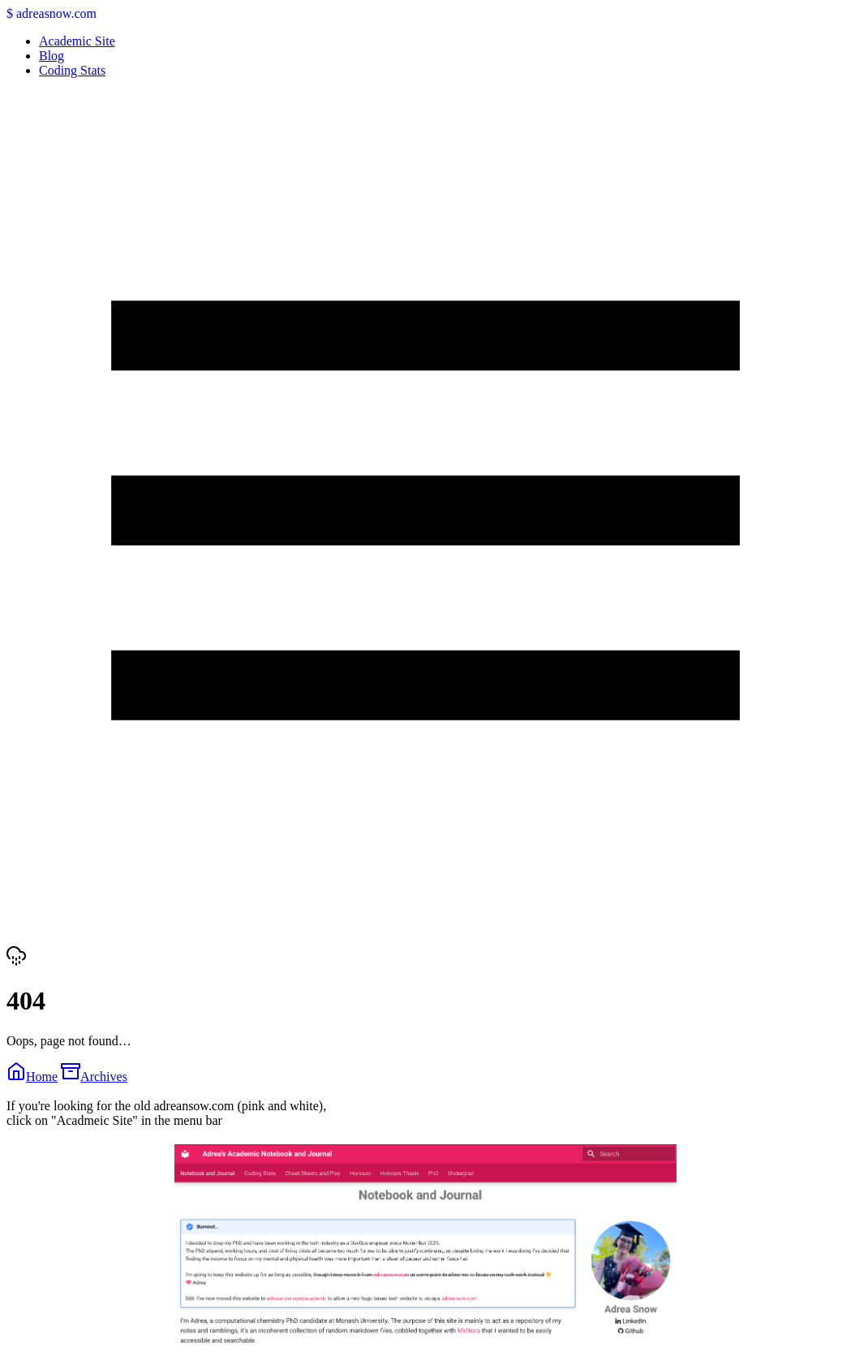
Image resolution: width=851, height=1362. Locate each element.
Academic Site (77, 41)
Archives (94, 1076)
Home (32, 1076)
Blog (51, 56)
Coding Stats (72, 70)
